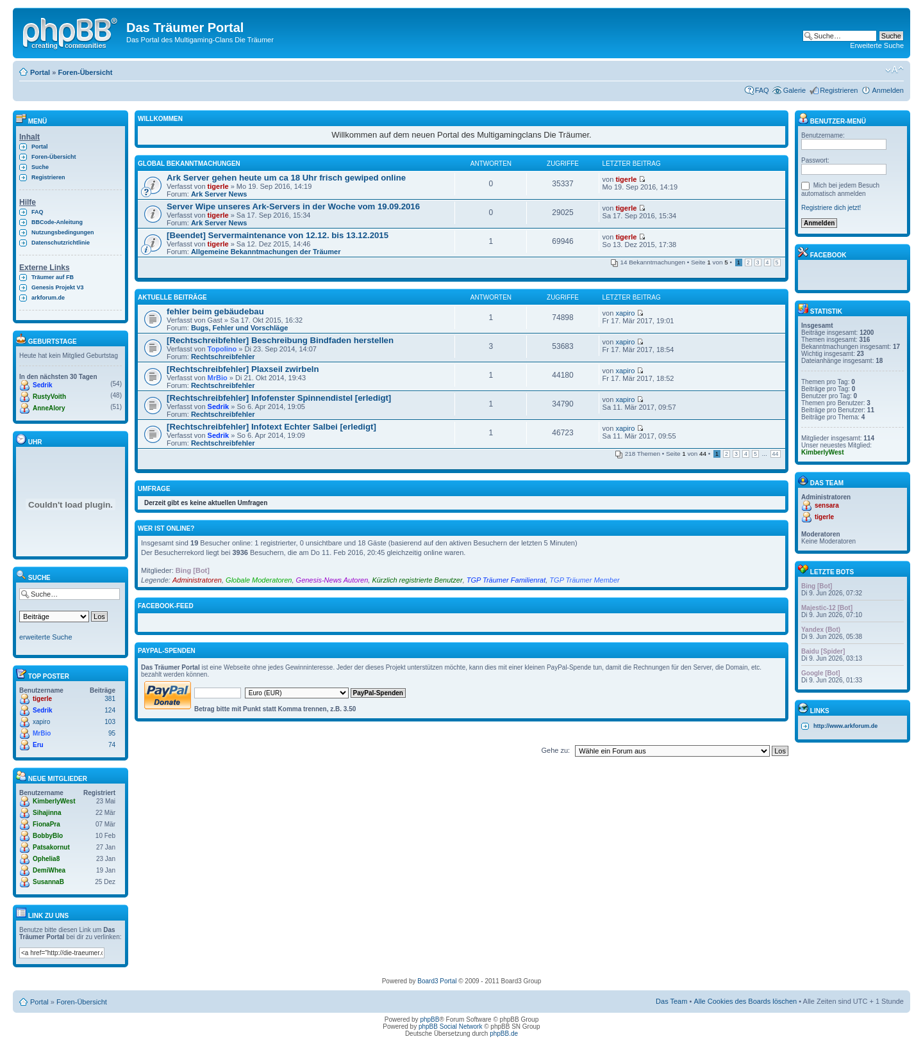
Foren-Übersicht (85, 72)
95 (111, 733)
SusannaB (48, 881)
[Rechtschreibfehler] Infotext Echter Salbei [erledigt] (271, 426)
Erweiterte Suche (877, 45)
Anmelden (888, 90)
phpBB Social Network (451, 1026)
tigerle (42, 698)
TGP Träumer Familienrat (506, 580)
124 (109, 710)
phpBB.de (504, 1033)
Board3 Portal (436, 981)
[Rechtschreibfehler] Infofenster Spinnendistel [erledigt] (279, 398)
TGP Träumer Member (584, 580)
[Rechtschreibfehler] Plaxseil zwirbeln (243, 369)
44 (775, 454)
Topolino (222, 349)
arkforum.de (48, 297)
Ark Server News (219, 194)
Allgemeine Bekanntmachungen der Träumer (266, 251)
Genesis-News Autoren (332, 580)
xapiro (41, 721)
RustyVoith (49, 396)
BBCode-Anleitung (57, 222)
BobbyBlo (48, 835)
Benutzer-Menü (832, 121)
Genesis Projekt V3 (57, 287)
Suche (40, 167)
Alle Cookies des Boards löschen (745, 1001)
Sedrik (43, 385)
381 (109, 698)
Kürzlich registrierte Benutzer (417, 580)
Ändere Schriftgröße (894, 70)
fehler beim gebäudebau (215, 311)
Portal (40, 72)
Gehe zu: (555, 750)
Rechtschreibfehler (223, 356)
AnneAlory (49, 408)
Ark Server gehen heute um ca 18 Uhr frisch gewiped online (286, 177)
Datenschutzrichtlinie (60, 242)
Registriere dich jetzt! (831, 207)
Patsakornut (51, 847)
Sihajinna (47, 812)
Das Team (671, 1001)
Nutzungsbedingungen (62, 232)
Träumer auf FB (52, 277)
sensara (827, 505)
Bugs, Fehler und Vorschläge (239, 328)
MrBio (42, 733)
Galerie (794, 90)
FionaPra (46, 824)
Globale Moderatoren (259, 580)
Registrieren (839, 90)
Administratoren (197, 580)
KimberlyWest (54, 801)
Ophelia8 (46, 858)
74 (111, 744)
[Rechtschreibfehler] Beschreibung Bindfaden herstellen (280, 340)
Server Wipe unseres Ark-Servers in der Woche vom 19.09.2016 (293, 206)
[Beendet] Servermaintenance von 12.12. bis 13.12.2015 (277, 235)
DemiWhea (49, 870)
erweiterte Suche (45, 637)
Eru (38, 744)
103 (109, 721)
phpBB (429, 1019)
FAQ (762, 90)
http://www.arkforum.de (845, 726)
